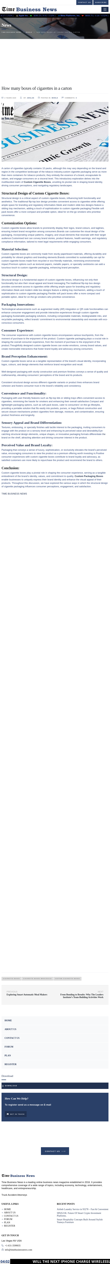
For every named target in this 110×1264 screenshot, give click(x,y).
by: (27, 98)
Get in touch (16, 1114)
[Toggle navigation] (104, 9)
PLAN (8, 1055)
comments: (69, 98)
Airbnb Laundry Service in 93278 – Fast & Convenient (82, 1209)
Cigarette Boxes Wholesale (37, 978)
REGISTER (10, 1064)
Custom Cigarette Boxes (67, 978)
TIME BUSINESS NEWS (14, 493)
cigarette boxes (11, 978)
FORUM (9, 1047)
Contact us (84, 2)
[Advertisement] (55, 58)
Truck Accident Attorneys (14, 1195)
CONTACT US (12, 1038)
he (104, 434)
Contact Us (55, 1152)
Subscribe (101, 2)
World (55, 98)
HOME (8, 1020)
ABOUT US (10, 1029)
